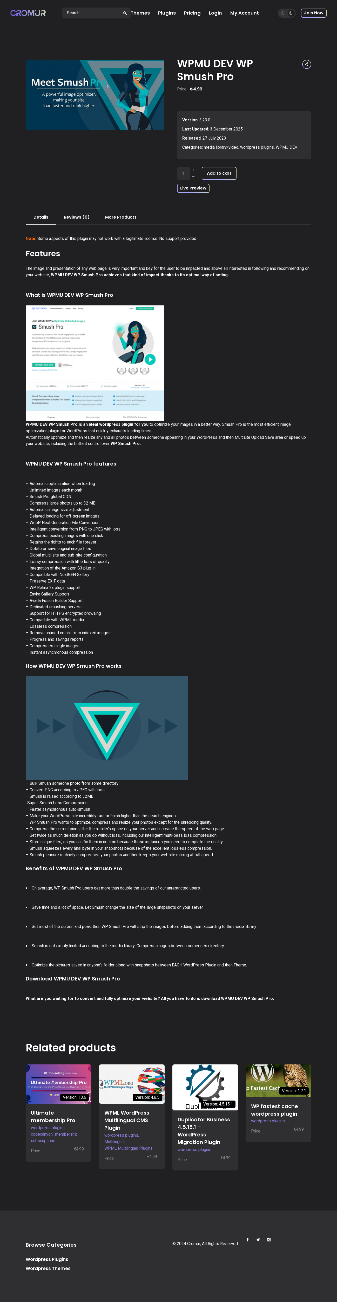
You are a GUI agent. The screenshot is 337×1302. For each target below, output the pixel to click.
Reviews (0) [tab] (77, 217)
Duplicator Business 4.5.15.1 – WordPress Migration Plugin (204, 1131)
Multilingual (114, 1142)
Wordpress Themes (48, 1268)
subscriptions (43, 1141)
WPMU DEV (286, 147)
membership (66, 1134)
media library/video (221, 147)
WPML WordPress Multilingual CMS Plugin (126, 1120)
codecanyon (42, 1134)
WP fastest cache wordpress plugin (274, 1110)
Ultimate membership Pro (53, 1116)
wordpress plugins (257, 147)
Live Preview (193, 188)
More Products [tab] (121, 217)
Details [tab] (40, 217)
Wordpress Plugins (47, 1259)
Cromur (193, 1244)
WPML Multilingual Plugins (128, 1148)
